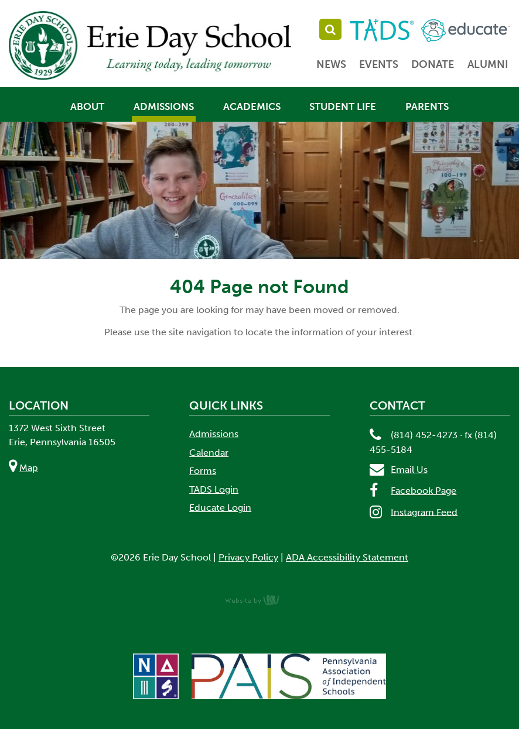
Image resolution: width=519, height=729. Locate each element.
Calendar (208, 452)
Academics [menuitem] (252, 107)
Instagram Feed (424, 511)
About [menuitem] (87, 107)
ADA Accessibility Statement (347, 557)
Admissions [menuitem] (164, 107)
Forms (202, 470)
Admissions (213, 433)
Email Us (409, 468)
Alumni (487, 64)
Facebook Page (423, 490)
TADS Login (213, 489)
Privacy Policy (248, 557)
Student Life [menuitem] (342, 107)
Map (28, 467)
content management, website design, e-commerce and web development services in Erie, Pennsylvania (259, 600)
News (331, 64)
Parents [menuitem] (427, 107)
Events (378, 64)
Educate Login (220, 507)
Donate (432, 64)
